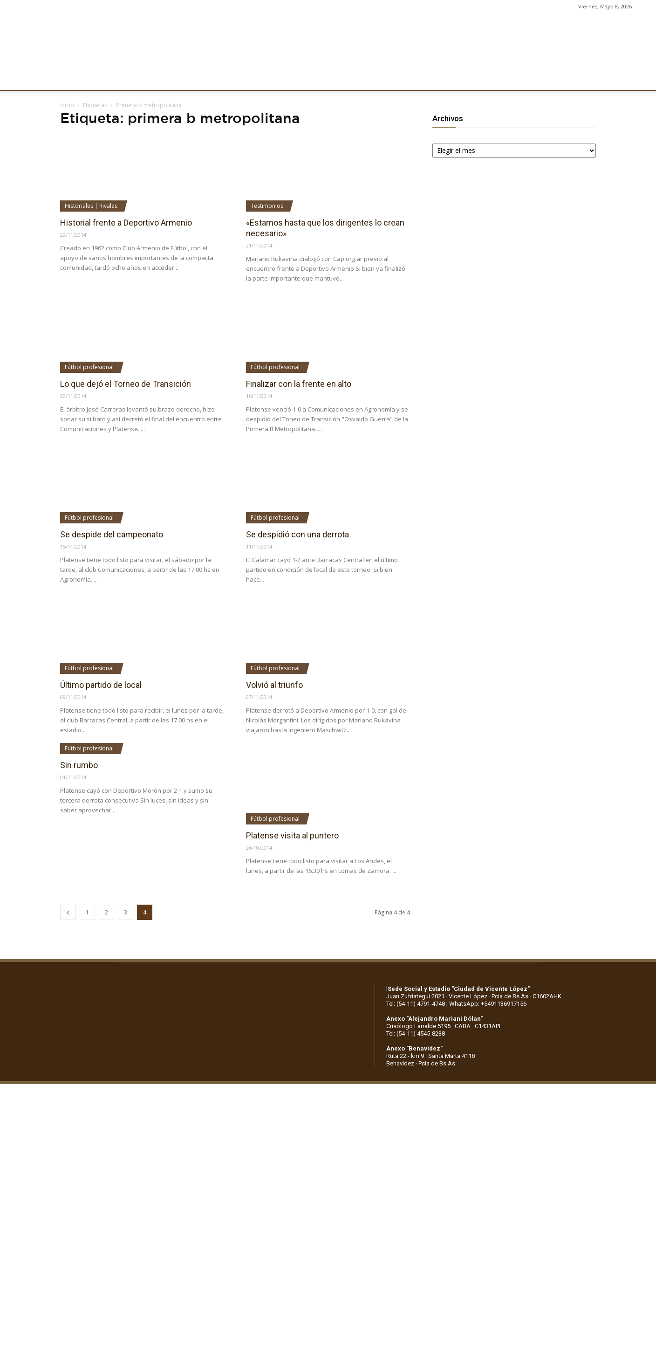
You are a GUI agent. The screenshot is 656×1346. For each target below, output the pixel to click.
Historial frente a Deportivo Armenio (126, 222)
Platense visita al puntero (292, 835)
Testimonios (267, 206)
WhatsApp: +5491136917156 (487, 1003)
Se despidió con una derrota (297, 534)
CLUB (72, 78)
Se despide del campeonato (111, 534)
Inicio (67, 105)
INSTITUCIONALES (123, 78)
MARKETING (272, 78)
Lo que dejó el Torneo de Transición (125, 384)
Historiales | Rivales (91, 206)
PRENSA (319, 78)
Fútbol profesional (89, 367)
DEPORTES (222, 78)
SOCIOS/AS (365, 78)
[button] (640, 78)
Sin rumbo (79, 765)
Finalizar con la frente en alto (298, 384)
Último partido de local (101, 685)
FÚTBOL (178, 78)
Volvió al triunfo (274, 685)
